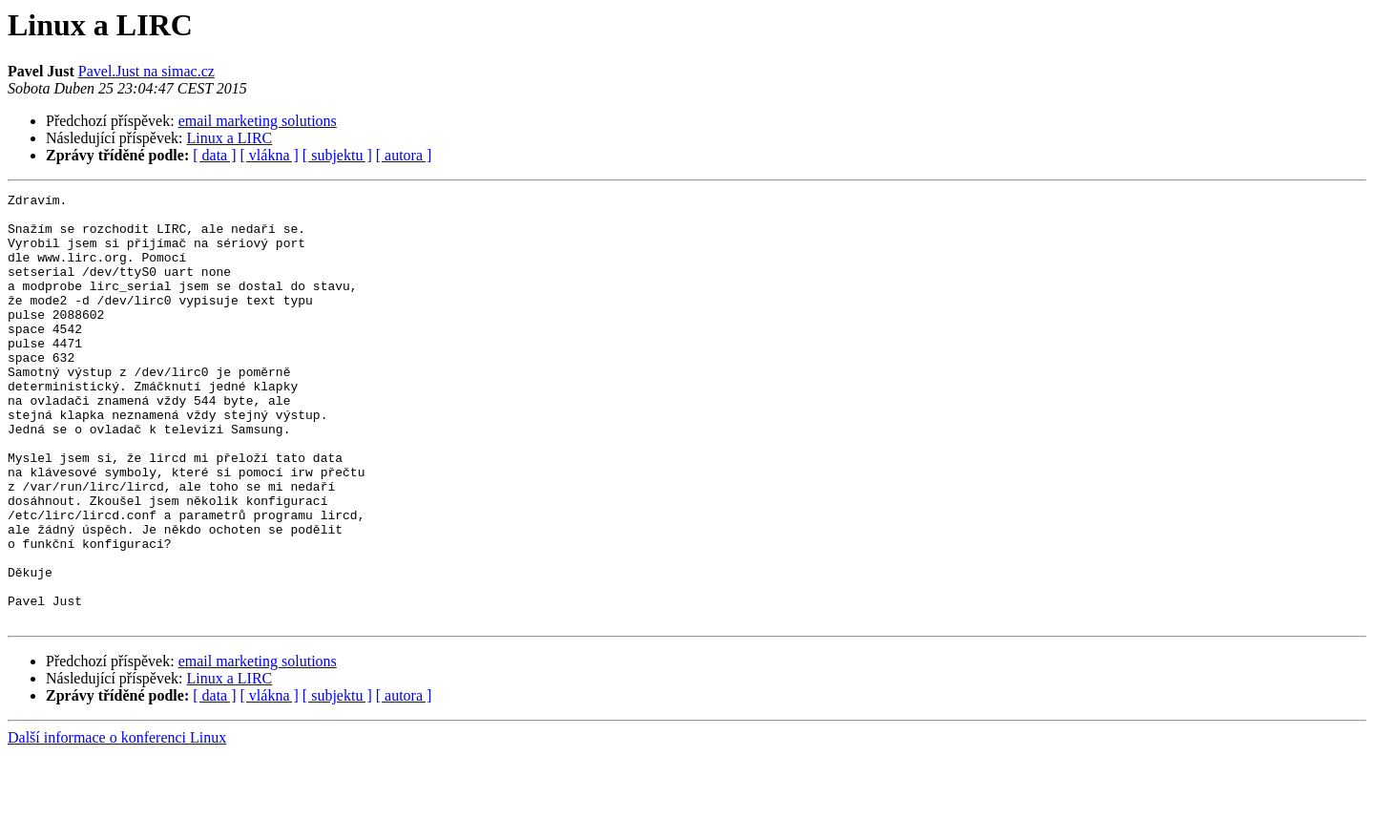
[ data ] (214, 155)
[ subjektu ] (337, 155)
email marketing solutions (257, 121)
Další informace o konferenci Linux (117, 823)
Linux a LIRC (230, 138)
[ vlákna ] (269, 155)
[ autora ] (404, 155)
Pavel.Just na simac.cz (146, 71)
